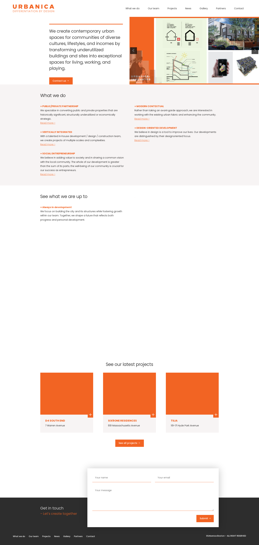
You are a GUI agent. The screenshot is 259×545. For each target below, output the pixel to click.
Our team (153, 8)
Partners (221, 8)
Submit (204, 518)
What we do (133, 8)
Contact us (59, 80)
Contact (239, 8)
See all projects (128, 443)
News (188, 8)
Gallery (204, 8)
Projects (172, 8)
